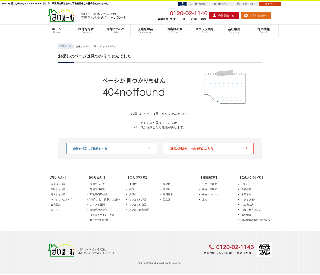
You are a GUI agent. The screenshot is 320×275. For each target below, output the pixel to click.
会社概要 (234, 30)
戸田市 (133, 194)
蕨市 (131, 189)
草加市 (166, 189)
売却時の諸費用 (98, 209)
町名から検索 (58, 194)
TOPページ (247, 184)
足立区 (166, 199)
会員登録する (223, 15)
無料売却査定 (97, 189)
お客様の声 (175, 30)
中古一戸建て (209, 189)
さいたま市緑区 (137, 199)
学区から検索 (58, 189)
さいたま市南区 (137, 204)
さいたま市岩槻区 (139, 209)
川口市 (133, 184)
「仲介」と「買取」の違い (104, 199)
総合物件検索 (58, 184)
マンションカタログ (62, 199)
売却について (115, 30)
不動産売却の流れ (100, 194)
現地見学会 (145, 30)
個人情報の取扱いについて (256, 219)
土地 (204, 199)
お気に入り (222, 4)
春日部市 (168, 194)
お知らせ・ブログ (251, 209)
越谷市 (166, 184)
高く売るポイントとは (102, 214)
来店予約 (246, 194)
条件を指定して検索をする (111, 148)
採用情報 (263, 30)
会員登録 (56, 204)
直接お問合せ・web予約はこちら (208, 148)
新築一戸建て (209, 184)
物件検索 (198, 4)
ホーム (56, 30)
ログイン (56, 209)
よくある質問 (97, 204)
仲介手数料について (101, 219)
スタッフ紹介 (204, 30)
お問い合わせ (255, 15)
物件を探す (86, 30)
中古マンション (210, 194)
